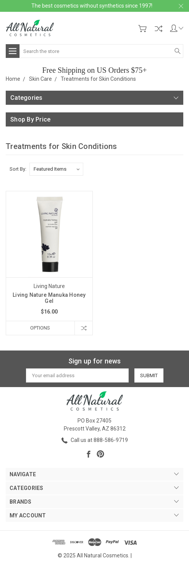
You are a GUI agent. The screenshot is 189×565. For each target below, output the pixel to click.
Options (40, 328)
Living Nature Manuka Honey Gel (49, 298)
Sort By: (18, 169)
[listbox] (56, 169)
